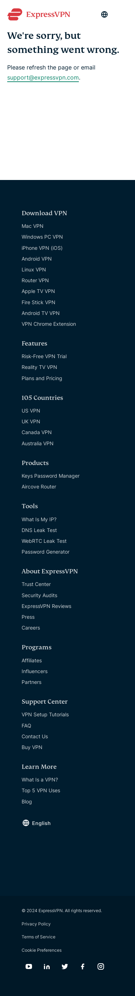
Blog (27, 801)
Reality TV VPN (39, 367)
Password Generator (45, 552)
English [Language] (41, 823)
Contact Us (35, 736)
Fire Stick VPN (38, 302)
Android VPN (37, 259)
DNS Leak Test (39, 530)
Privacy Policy (36, 924)
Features (34, 343)
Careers (31, 628)
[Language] (104, 14)
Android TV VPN (41, 313)
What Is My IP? (39, 519)
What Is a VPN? (40, 779)
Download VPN (44, 213)
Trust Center (36, 584)
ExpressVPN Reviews (46, 606)
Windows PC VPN (42, 237)
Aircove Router (39, 486)
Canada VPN (37, 432)
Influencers (35, 671)
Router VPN (35, 280)
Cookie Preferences (42, 950)
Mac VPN (33, 226)
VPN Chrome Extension (49, 324)
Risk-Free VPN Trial (44, 356)
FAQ (26, 725)
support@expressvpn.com (43, 77)
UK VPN (31, 421)
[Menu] (124, 14)
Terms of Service (38, 936)
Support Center (45, 702)
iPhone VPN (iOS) (42, 248)
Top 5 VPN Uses (41, 790)
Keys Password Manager (51, 476)
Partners (31, 682)
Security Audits (39, 595)
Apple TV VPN (38, 291)
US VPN (31, 410)
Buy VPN (32, 747)
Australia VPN (38, 443)
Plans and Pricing (42, 378)
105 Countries (42, 398)
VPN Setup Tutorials (45, 714)
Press (28, 617)
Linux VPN (34, 269)
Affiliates (32, 660)
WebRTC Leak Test (44, 541)
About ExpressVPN (50, 571)
